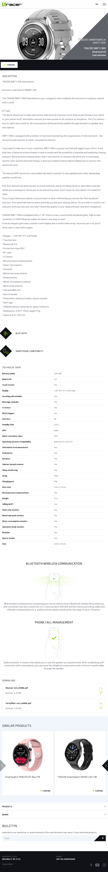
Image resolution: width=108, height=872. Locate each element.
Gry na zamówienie (65, 859)
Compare (11, 65)
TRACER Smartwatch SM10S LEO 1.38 (77, 776)
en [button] (97, 4)
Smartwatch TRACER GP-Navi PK (22, 776)
